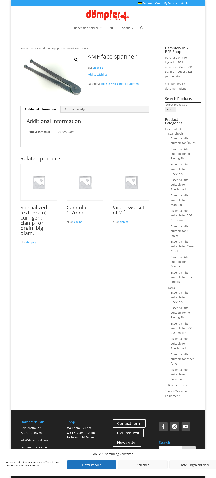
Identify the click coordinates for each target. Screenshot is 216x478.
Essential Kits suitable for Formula (179, 374)
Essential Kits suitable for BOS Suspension (181, 215)
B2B (110, 28)
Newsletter (127, 442)
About (126, 28)
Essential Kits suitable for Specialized (179, 184)
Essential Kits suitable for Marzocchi (179, 261)
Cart (157, 3)
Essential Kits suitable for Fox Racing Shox (181, 153)
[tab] (40, 109)
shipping (98, 67)
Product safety (75, 109)
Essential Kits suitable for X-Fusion (180, 231)
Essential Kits (173, 129)
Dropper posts (177, 385)
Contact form (129, 423)
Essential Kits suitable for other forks (182, 359)
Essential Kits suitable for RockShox (179, 169)
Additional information (40, 109)
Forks (171, 288)
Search (170, 109)
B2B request (128, 432)
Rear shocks (176, 133)
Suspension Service (86, 28)
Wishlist (185, 3)
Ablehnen (143, 465)
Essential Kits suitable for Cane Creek (182, 246)
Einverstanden (91, 465)
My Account (170, 3)
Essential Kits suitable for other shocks (182, 277)
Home (24, 48)
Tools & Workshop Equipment (47, 48)
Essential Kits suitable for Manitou (179, 200)
